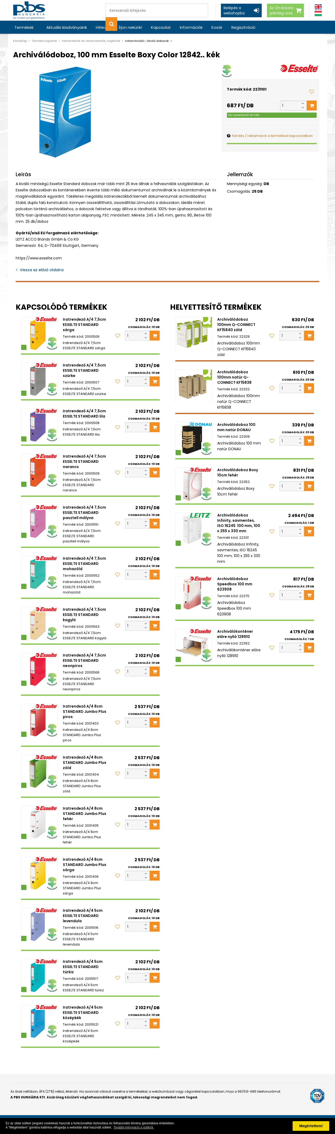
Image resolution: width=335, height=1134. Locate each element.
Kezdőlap (20, 41)
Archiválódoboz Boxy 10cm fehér (237, 472)
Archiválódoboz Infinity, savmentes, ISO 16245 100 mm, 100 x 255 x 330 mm (238, 523)
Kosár (216, 27)
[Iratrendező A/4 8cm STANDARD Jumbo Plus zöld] (39, 771)
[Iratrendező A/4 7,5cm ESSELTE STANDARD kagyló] (39, 623)
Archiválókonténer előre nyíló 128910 (235, 634)
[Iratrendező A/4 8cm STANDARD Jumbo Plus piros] (39, 720)
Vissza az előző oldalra (42, 270)
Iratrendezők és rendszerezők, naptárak (91, 41)
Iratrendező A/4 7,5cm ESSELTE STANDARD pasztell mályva (84, 512)
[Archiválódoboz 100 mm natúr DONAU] (193, 438)
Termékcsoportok (44, 41)
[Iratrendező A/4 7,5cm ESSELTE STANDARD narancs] (39, 470)
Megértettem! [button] (311, 1126)
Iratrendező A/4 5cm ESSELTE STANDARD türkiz (83, 967)
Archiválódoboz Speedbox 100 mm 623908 (234, 584)
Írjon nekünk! (130, 27)
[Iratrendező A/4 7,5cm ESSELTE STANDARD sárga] (39, 333)
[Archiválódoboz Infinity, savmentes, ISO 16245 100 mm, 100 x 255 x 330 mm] (193, 529)
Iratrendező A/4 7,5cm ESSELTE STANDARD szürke (84, 370)
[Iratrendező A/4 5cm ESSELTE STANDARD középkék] (39, 1021)
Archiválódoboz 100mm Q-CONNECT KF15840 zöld (236, 324)
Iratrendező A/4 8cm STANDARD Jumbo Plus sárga (84, 864)
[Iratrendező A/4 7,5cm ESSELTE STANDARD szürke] (39, 379)
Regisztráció (243, 27)
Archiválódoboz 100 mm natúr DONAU (236, 427)
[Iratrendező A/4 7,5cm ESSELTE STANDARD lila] (39, 425)
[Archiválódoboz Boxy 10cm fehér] (193, 484)
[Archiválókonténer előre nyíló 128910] (193, 645)
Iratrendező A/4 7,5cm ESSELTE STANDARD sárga (84, 324)
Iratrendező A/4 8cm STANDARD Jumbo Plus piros (84, 711)
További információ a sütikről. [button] (133, 1127)
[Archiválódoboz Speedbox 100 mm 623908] (193, 593)
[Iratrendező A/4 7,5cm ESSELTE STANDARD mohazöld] (39, 572)
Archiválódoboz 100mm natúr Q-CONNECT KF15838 (234, 377)
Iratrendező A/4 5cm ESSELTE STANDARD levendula (83, 916)
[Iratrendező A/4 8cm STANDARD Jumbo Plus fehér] (39, 822)
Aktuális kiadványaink (66, 27)
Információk (191, 27)
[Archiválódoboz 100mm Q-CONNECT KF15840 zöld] (193, 333)
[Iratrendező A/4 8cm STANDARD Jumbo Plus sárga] (39, 873)
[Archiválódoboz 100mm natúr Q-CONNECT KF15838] (193, 386)
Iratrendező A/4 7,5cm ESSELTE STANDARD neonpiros (84, 660)
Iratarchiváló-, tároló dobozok (147, 41)
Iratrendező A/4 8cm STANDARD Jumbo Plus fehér (84, 813)
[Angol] (318, 7)
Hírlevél (103, 27)
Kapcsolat (161, 27)
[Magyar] (318, 13)
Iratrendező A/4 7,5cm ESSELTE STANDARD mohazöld (84, 563)
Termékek (24, 27)
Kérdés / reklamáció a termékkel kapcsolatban (272, 135)
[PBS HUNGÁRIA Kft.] (29, 10)
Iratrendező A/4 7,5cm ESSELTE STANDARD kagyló (84, 614)
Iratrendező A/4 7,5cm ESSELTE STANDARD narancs (84, 461)
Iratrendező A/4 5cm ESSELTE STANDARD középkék (83, 1012)
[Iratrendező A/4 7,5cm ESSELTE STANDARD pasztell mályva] (39, 521)
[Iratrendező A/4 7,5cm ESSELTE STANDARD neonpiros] (39, 669)
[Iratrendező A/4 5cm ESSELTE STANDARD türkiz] (39, 975)
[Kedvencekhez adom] (312, 92)
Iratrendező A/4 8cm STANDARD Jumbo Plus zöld (84, 762)
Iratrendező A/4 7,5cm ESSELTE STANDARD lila (84, 413)
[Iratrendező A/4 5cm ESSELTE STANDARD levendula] (39, 924)
